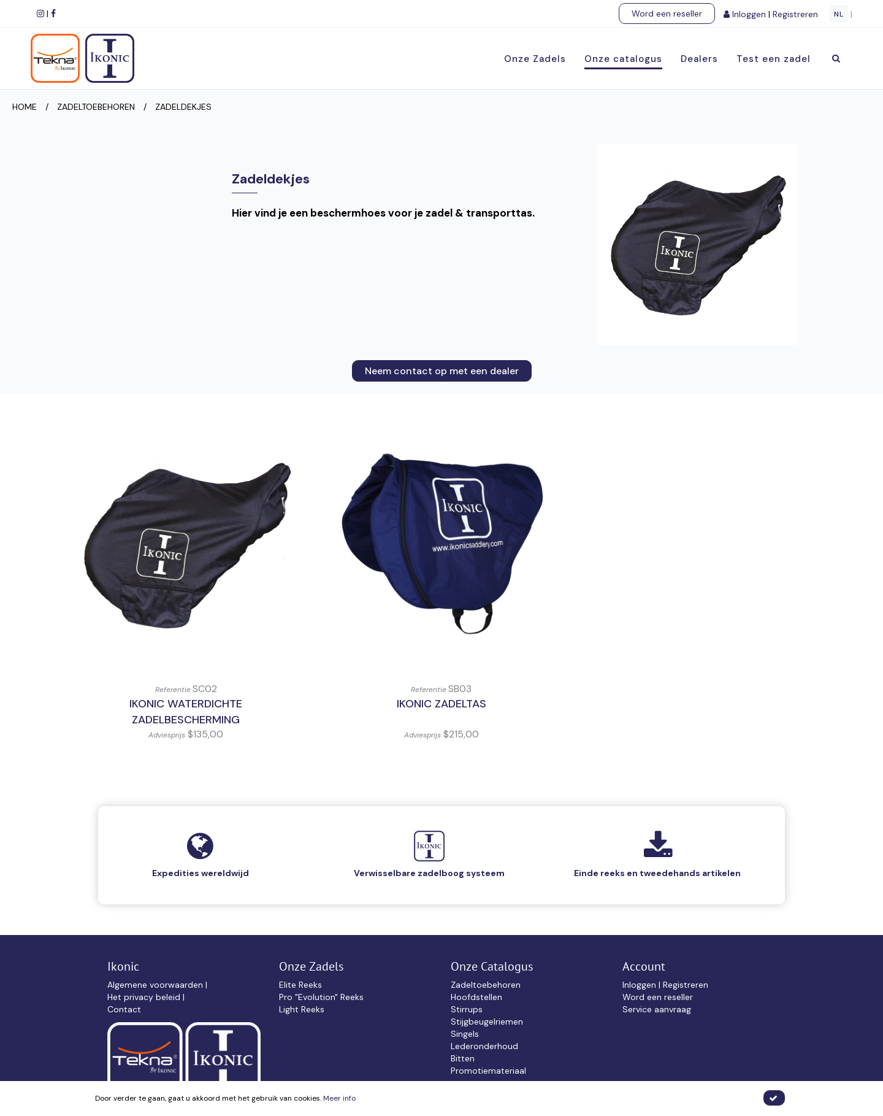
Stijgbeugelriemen (487, 1021)
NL (839, 14)
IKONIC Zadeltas (441, 703)
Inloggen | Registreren (665, 984)
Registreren (796, 14)
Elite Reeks (300, 984)
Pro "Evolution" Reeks (321, 996)
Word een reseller (667, 13)
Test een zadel (773, 59)
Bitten (463, 1058)
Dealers (699, 59)
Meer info (339, 1098)
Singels (465, 1033)
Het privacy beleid (145, 996)
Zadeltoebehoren (486, 984)
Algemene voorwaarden (156, 984)
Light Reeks (301, 1009)
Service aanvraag (656, 1009)
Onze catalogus (623, 59)
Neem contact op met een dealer (442, 370)
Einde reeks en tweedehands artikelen (657, 873)
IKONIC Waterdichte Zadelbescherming (185, 711)
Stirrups (467, 1009)
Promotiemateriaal (488, 1070)
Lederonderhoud (484, 1046)
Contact (124, 1009)
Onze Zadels (535, 59)
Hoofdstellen (476, 996)
